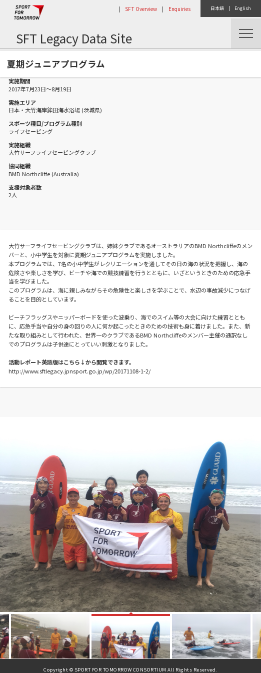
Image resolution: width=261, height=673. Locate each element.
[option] (130, 514)
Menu (246, 33)
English (242, 8)
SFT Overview (141, 8)
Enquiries (179, 8)
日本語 (217, 8)
